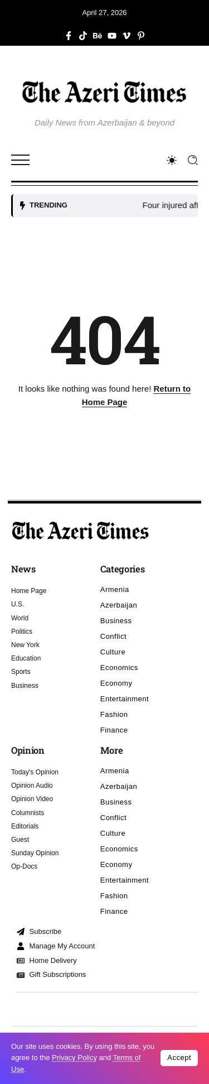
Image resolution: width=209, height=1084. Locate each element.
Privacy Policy (74, 1057)
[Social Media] (68, 35)
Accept (179, 1057)
